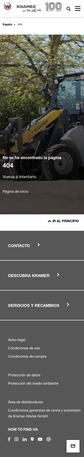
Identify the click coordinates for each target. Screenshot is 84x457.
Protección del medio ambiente (33, 383)
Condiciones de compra (27, 356)
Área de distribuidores (25, 402)
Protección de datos (24, 375)
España (7, 24)
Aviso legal (16, 339)
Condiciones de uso (24, 348)
